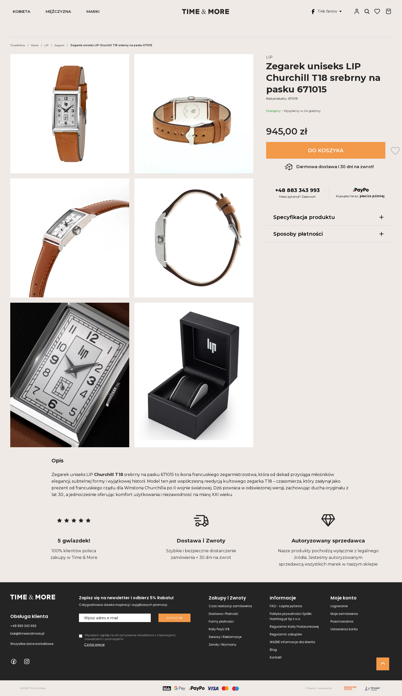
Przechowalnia (341, 621)
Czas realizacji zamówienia (230, 606)
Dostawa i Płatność (223, 614)
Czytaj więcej (94, 644)
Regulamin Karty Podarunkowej (294, 626)
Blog (273, 649)
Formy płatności (221, 621)
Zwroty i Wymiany (222, 644)
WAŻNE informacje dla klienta (292, 642)
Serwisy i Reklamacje (225, 637)
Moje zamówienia (344, 614)
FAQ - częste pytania (286, 606)
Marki (92, 11)
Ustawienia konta (344, 629)
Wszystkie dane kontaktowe (31, 644)
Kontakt (276, 657)
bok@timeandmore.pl (27, 633)
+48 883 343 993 (297, 190)
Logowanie (339, 606)
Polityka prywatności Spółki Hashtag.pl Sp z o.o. (290, 616)
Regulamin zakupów (286, 634)
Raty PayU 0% (219, 629)
